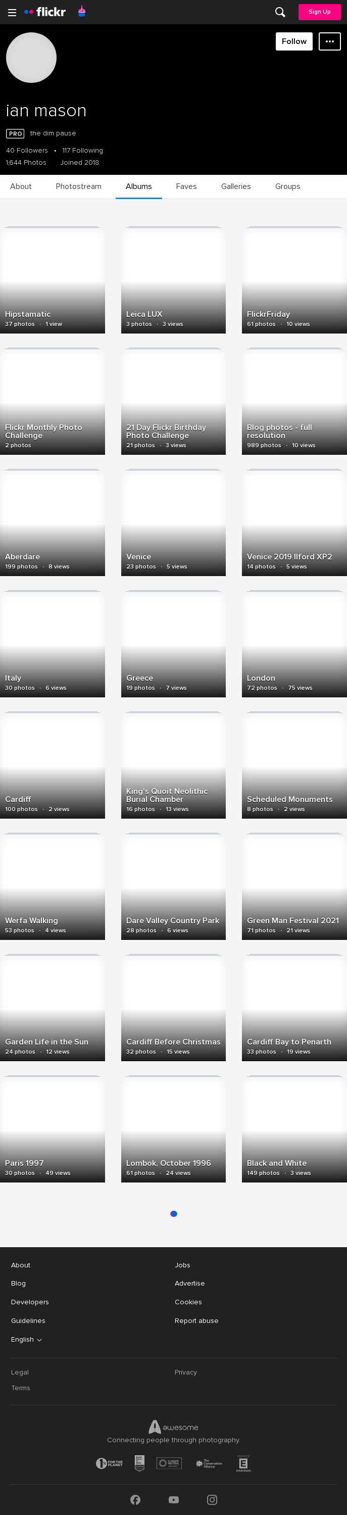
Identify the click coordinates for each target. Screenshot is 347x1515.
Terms (20, 1388)
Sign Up (320, 12)
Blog (18, 1283)
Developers (30, 1302)
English (22, 1340)
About (20, 1265)
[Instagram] (212, 1500)
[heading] (45, 12)
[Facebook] (135, 1500)
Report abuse (197, 1320)
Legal (20, 1372)
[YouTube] (174, 1500)
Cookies (188, 1302)
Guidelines (28, 1320)
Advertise (190, 1283)
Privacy (186, 1372)
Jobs (182, 1265)
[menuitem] (280, 12)
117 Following (83, 151)
